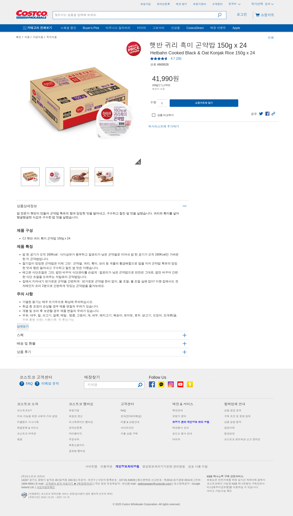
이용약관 (106, 466)
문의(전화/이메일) (131, 416)
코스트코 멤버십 (81, 404)
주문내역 (74, 439)
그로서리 (158, 28)
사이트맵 (91, 466)
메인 (18, 37)
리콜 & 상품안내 (130, 422)
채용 (19, 439)
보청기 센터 (179, 416)
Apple (236, 28)
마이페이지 (75, 433)
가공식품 (38, 37)
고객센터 (127, 404)
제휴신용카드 (77, 445)
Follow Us (157, 377)
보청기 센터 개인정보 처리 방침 (190, 422)
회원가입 (74, 410)
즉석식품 (51, 37)
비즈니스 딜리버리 (118, 28)
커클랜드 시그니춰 (28, 422)
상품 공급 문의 (232, 410)
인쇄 (271, 37)
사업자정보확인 (45, 487)
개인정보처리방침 (127, 466)
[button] (222, 15)
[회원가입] (145, 4)
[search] (135, 15)
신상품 (175, 28)
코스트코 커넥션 (26, 433)
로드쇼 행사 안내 (182, 433)
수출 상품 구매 (129, 433)
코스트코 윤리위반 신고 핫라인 (242, 439)
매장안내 (177, 410)
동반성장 (229, 433)
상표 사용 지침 (198, 466)
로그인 (242, 14)
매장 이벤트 (218, 28)
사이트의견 (127, 427)
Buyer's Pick (91, 28)
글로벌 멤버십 (77, 451)
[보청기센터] (199, 4)
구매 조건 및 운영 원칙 (237, 416)
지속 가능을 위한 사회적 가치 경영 (37, 416)
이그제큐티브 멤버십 (81, 422)
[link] (261, 113)
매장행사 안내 (180, 427)
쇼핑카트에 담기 (204, 103)
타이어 (141, 28)
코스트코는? (24, 410)
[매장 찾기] (181, 4)
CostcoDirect (195, 28)
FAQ (123, 410)
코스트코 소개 (27, 404)
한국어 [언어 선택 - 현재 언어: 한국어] (234, 4)
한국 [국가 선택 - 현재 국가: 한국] (269, 4)
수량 (153, 102)
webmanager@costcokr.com (154, 483)
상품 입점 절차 (232, 422)
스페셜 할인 (68, 28)
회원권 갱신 (76, 416)
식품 (27, 37)
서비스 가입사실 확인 (219, 490)
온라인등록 (75, 427)
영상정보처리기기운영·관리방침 (163, 466)
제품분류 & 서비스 (28, 427)
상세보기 (23, 326)
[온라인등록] (163, 4)
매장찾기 (92, 377)
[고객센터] (217, 4)
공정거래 (229, 427)
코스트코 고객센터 (35, 377)
